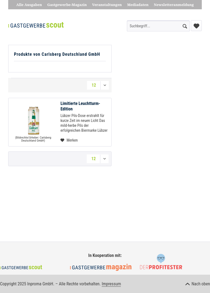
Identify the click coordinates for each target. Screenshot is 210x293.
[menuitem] (158, 25)
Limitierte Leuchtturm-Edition (80, 106)
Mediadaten (137, 4)
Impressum (111, 283)
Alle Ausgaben (29, 4)
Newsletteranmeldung (174, 4)
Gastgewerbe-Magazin (67, 4)
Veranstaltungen (107, 4)
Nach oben (197, 283)
